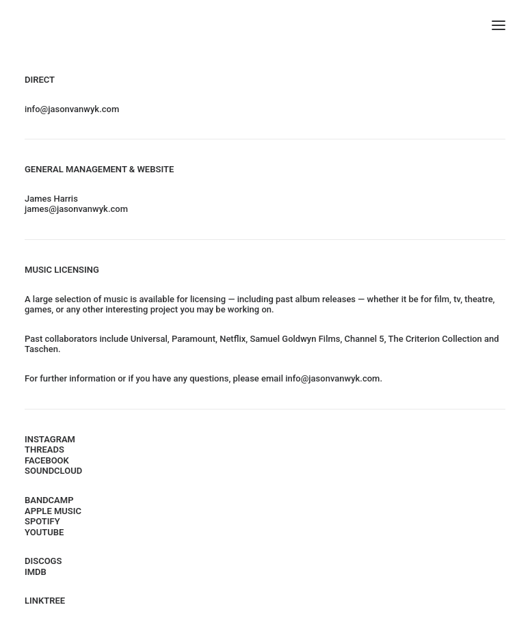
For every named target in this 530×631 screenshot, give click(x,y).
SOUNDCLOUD (53, 471)
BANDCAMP (49, 500)
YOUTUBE (44, 532)
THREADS (44, 449)
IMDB (36, 572)
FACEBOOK (47, 460)
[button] (498, 25)
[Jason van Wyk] (265, 25)
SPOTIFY (42, 521)
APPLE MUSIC (53, 511)
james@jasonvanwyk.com (76, 209)
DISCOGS (43, 561)
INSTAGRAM (50, 439)
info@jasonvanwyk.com (72, 109)
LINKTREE (45, 600)
